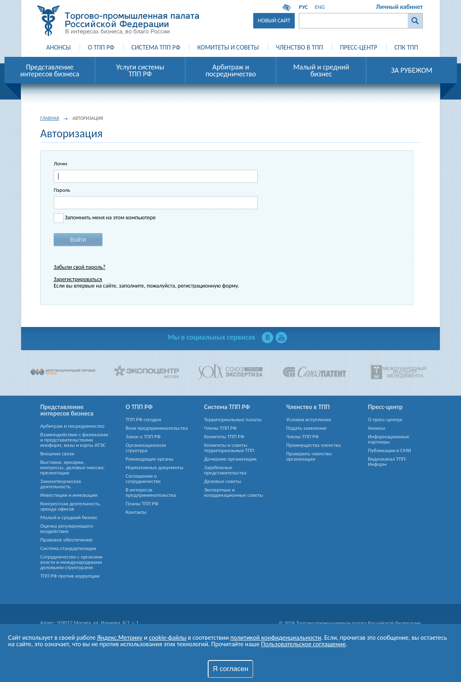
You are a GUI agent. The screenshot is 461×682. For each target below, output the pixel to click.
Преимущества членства (313, 445)
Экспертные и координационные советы (233, 492)
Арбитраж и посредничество (72, 426)
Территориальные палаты (232, 419)
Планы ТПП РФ (142, 503)
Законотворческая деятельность (60, 483)
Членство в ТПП (299, 47)
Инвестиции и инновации (69, 495)
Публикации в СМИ (389, 450)
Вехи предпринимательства (157, 428)
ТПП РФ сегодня (143, 419)
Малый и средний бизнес (69, 517)
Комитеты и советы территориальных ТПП (229, 447)
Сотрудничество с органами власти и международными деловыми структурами (71, 562)
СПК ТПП (406, 47)
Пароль (62, 190)
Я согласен (230, 669)
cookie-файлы (167, 637)
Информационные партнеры (388, 439)
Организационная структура (146, 447)
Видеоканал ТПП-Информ (387, 461)
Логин (60, 163)
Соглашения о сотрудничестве (143, 478)
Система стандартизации (68, 548)
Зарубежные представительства (225, 470)
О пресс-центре (385, 419)
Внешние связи (57, 453)
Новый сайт (274, 20)
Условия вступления (308, 419)
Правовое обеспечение (66, 540)
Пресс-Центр (358, 47)
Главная (49, 118)
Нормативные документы (154, 467)
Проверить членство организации (309, 456)
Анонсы (58, 47)
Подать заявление (306, 428)
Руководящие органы (150, 459)
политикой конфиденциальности (275, 637)
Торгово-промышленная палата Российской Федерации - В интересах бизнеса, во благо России (118, 20)
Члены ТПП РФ (220, 428)
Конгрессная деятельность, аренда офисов (70, 506)
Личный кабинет (399, 7)
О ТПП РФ (101, 47)
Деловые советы (222, 481)
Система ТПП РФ (155, 47)
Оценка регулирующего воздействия (66, 528)
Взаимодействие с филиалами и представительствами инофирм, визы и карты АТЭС (74, 439)
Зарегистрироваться (78, 279)
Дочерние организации (230, 459)
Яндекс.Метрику (120, 637)
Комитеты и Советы (228, 47)
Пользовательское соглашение (303, 644)
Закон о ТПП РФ (143, 436)
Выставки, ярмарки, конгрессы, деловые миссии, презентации (72, 467)
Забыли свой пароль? (79, 267)
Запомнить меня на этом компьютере (109, 217)
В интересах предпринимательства (151, 492)
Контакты (136, 512)
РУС (303, 7)
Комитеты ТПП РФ (224, 436)
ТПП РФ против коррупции (70, 576)
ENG (320, 7)
